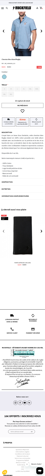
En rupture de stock (22, 101)
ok (31, 432)
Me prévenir (22, 105)
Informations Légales (22, 452)
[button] (22, 444)
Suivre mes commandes (22, 458)
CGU (22, 469)
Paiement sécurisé (22, 456)
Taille (4, 85)
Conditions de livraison (22, 454)
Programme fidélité (22, 460)
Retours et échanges (22, 463)
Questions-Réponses (22, 450)
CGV (22, 467)
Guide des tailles (22, 465)
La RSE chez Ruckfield (22, 471)
